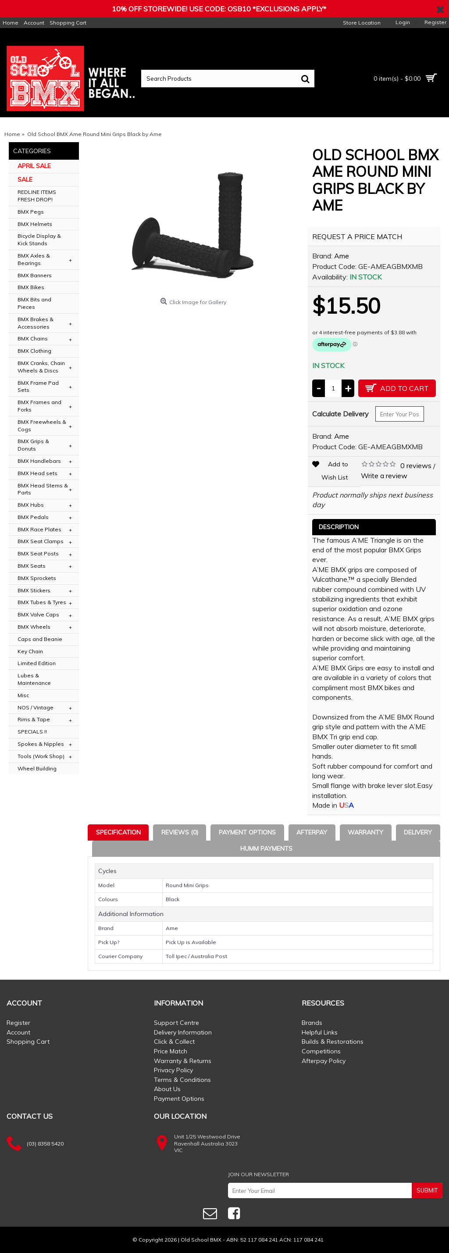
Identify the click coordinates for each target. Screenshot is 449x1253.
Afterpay (311, 832)
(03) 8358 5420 (45, 1143)
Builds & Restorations (332, 1041)
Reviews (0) (179, 832)
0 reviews (415, 465)
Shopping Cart (28, 1041)
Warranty (365, 832)
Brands (312, 1023)
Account (18, 1032)
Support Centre (176, 1023)
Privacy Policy (173, 1070)
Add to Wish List (334, 470)
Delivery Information (183, 1032)
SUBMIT (427, 1190)
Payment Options (247, 832)
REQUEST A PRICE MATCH (357, 236)
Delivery (418, 832)
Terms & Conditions (182, 1080)
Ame (341, 255)
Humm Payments (266, 848)
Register (18, 1023)
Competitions (321, 1051)
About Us (167, 1089)
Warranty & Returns (182, 1061)
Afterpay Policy (324, 1061)
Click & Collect (174, 1041)
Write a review (384, 475)
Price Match (170, 1051)
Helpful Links (320, 1032)
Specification (118, 832)
